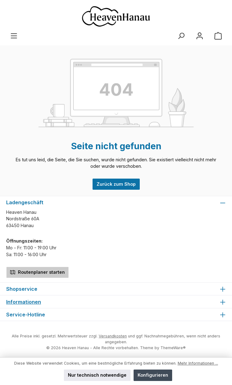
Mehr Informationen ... (198, 363)
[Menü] (14, 36)
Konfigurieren (153, 375)
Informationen (23, 302)
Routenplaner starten (37, 272)
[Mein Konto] (199, 36)
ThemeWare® (173, 347)
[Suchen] (181, 36)
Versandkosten (113, 336)
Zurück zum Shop (116, 184)
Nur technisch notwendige (97, 375)
